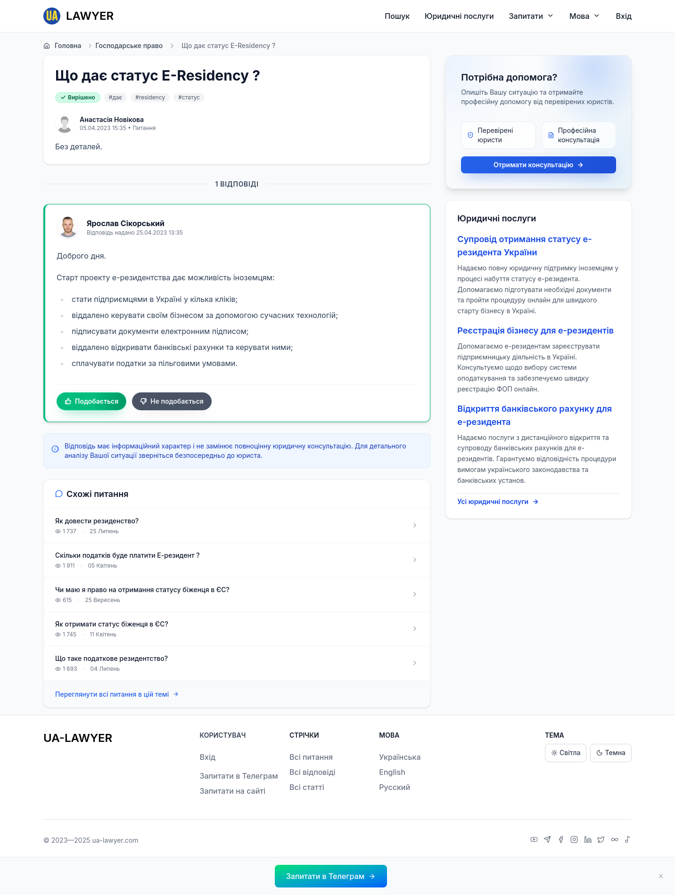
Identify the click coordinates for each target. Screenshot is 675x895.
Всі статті (306, 787)
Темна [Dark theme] (611, 753)
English (392, 772)
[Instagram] (575, 840)
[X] (602, 840)
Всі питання (311, 757)
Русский (394, 787)
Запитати (532, 16)
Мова (585, 16)
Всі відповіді (312, 772)
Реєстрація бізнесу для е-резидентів (535, 330)
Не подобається (172, 401)
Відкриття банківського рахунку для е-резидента (534, 415)
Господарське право (125, 45)
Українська (399, 757)
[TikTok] (628, 840)
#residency (150, 97)
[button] (331, 876)
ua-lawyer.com (115, 840)
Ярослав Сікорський (126, 223)
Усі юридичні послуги (498, 501)
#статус (189, 97)
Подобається (91, 401)
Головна (62, 45)
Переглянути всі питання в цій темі (117, 694)
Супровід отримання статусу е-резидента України (524, 245)
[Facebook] (562, 840)
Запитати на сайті (232, 791)
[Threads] (616, 840)
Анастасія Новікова (112, 119)
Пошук (397, 16)
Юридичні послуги (459, 16)
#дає (116, 97)
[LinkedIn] (589, 840)
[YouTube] (535, 840)
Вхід (624, 16)
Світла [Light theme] (565, 753)
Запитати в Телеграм (238, 776)
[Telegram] (548, 840)
